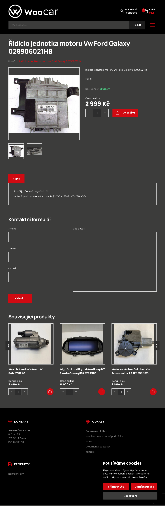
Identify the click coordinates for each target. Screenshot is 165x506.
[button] (50, 392)
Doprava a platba (96, 431)
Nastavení (130, 496)
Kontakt (90, 452)
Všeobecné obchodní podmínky (104, 436)
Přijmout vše (116, 486)
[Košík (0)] (149, 11)
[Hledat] (137, 25)
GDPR (89, 441)
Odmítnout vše (144, 486)
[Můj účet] (128, 11)
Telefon (12, 249)
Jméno (12, 229)
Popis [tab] (16, 179)
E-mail (12, 269)
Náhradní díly (16, 474)
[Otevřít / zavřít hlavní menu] (153, 25)
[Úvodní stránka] (41, 11)
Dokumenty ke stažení (98, 447)
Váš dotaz (79, 229)
